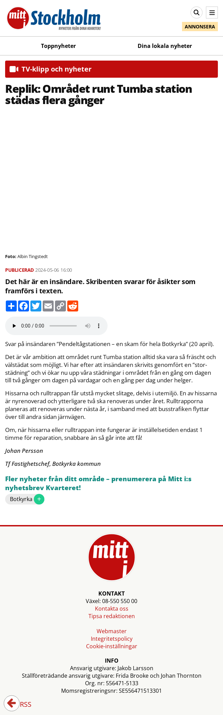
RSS (20, 705)
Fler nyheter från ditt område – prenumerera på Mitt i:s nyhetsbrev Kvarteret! (98, 483)
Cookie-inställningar (111, 646)
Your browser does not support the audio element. (56, 326)
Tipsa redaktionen (111, 616)
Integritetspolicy (112, 638)
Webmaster (112, 631)
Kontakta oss (111, 608)
